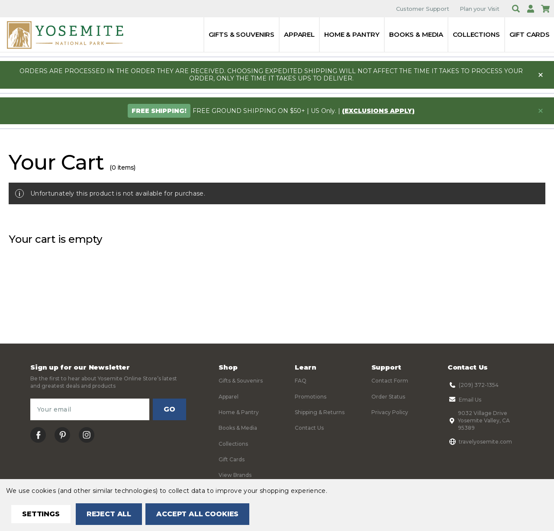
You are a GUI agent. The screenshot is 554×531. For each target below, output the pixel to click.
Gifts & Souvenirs (241, 34)
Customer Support (422, 8)
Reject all (109, 514)
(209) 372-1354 (473, 384)
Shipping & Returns (320, 412)
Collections (476, 34)
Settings (41, 514)
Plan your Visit (479, 8)
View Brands (235, 475)
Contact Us (309, 428)
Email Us (464, 399)
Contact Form (389, 380)
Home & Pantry (352, 34)
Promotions (310, 396)
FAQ (300, 380)
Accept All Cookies (197, 514)
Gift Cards (529, 34)
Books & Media (416, 34)
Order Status (388, 396)
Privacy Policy (389, 412)
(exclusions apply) (378, 111)
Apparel (299, 34)
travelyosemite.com (480, 441)
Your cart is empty (55, 239)
